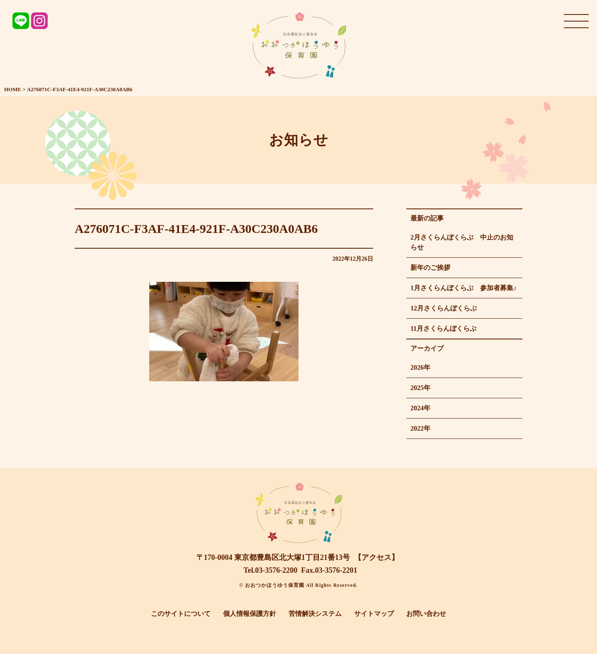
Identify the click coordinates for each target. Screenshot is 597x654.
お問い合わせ (426, 613)
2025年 (420, 387)
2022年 (420, 428)
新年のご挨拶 (430, 267)
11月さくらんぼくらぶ (443, 328)
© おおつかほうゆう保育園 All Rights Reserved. (298, 585)
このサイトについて (181, 613)
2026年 (420, 367)
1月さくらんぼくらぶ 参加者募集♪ (463, 287)
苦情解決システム (315, 613)
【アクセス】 (376, 557)
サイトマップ (374, 613)
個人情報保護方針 (249, 613)
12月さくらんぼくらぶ (443, 308)
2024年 (420, 408)
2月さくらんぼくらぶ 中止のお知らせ (461, 242)
